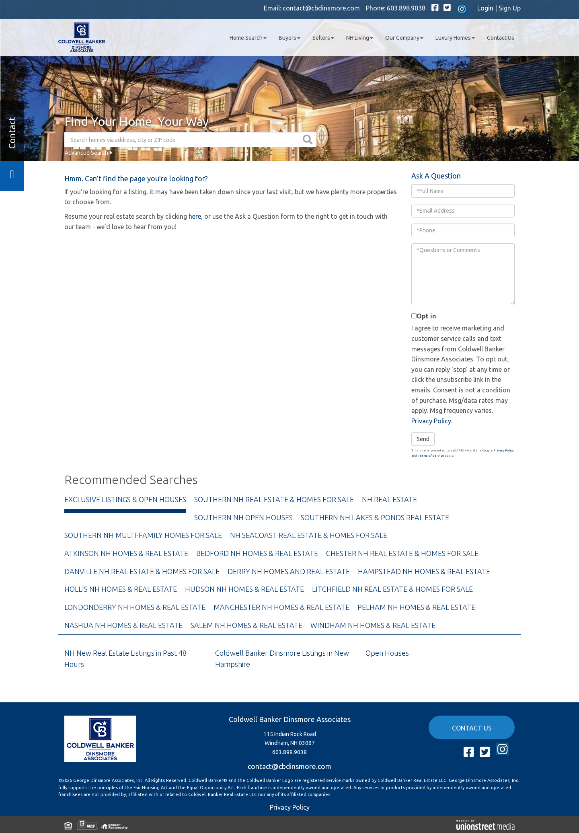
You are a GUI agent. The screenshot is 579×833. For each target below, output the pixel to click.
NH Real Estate (389, 499)
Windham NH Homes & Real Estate (372, 625)
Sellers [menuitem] (323, 38)
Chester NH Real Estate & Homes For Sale (402, 553)
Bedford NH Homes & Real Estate (257, 553)
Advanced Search (86, 153)
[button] (308, 139)
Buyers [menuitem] (289, 38)
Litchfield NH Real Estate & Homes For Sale (392, 589)
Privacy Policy (431, 421)
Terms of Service (431, 456)
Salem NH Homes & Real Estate (246, 625)
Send (423, 439)
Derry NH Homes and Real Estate (289, 571)
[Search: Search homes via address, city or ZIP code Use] (182, 139)
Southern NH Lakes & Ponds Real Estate (375, 517)
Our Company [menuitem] (404, 38)
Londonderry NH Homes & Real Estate (134, 607)
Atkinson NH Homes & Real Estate (126, 553)
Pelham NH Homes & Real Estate (416, 607)
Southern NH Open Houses (243, 517)
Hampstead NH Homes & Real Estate (424, 571)
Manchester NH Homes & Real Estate (281, 607)
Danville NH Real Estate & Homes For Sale (142, 571)
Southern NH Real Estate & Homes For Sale (274, 499)
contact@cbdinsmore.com (321, 8)
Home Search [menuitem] (248, 38)
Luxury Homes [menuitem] (455, 38)
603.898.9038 (406, 8)
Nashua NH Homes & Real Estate (123, 625)
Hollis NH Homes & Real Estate (120, 589)
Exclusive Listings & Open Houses (125, 499)
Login (485, 8)
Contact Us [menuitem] (500, 38)
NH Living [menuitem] (359, 38)
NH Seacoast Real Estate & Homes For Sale (308, 535)
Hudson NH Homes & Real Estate (244, 589)
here (195, 216)
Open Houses (387, 653)
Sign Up (510, 8)
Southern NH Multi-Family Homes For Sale (143, 535)
